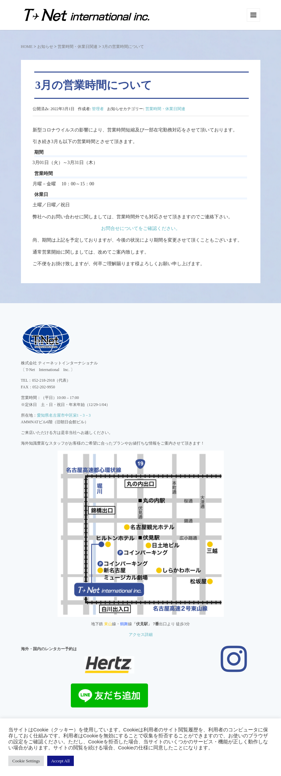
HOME (27, 46)
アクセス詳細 (141, 634)
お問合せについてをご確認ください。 (140, 228)
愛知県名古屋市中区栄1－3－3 (64, 415)
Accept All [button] (60, 760)
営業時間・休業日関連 (77, 46)
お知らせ (45, 46)
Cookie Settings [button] (26, 760)
